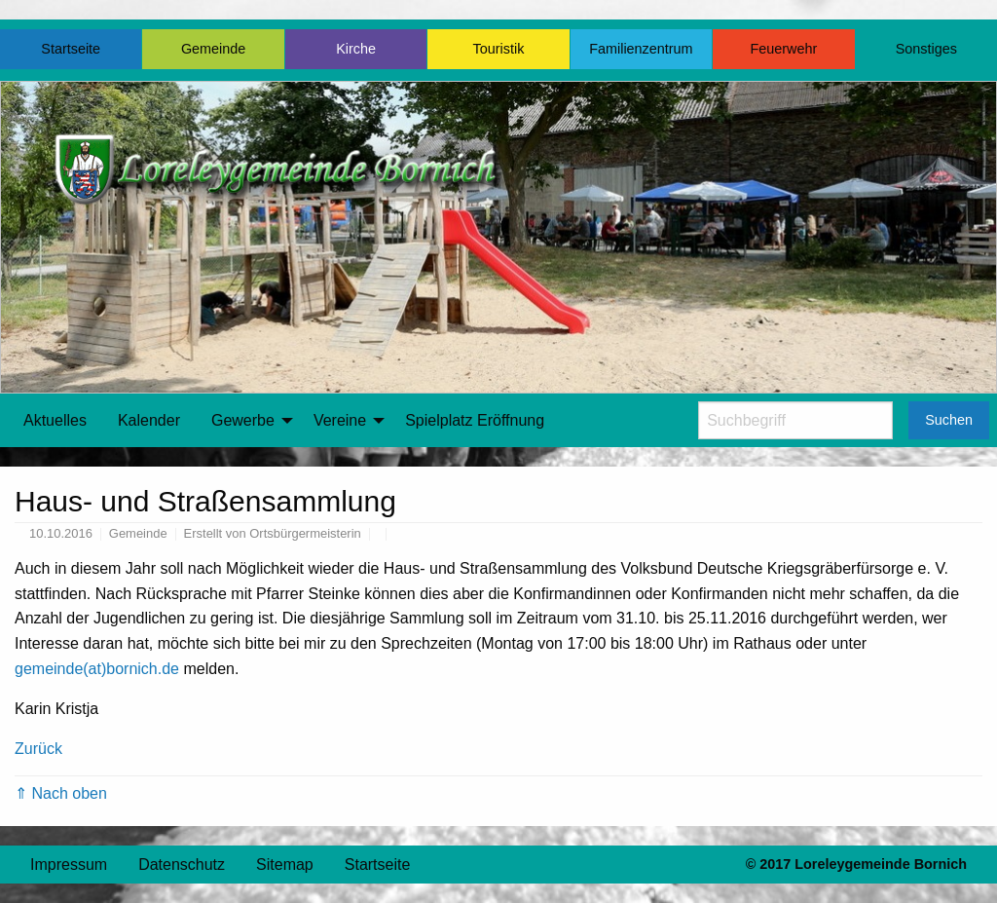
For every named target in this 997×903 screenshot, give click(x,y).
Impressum (68, 864)
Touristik (499, 48)
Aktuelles (55, 420)
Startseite (70, 48)
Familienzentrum (640, 48)
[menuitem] (55, 420)
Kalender (149, 420)
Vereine (340, 420)
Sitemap (285, 864)
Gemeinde (213, 48)
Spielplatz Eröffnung (474, 420)
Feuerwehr (783, 48)
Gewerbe (243, 420)
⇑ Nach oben (61, 793)
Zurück (38, 748)
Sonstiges (926, 48)
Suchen (949, 420)
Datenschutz (181, 864)
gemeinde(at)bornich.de (97, 668)
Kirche (356, 48)
